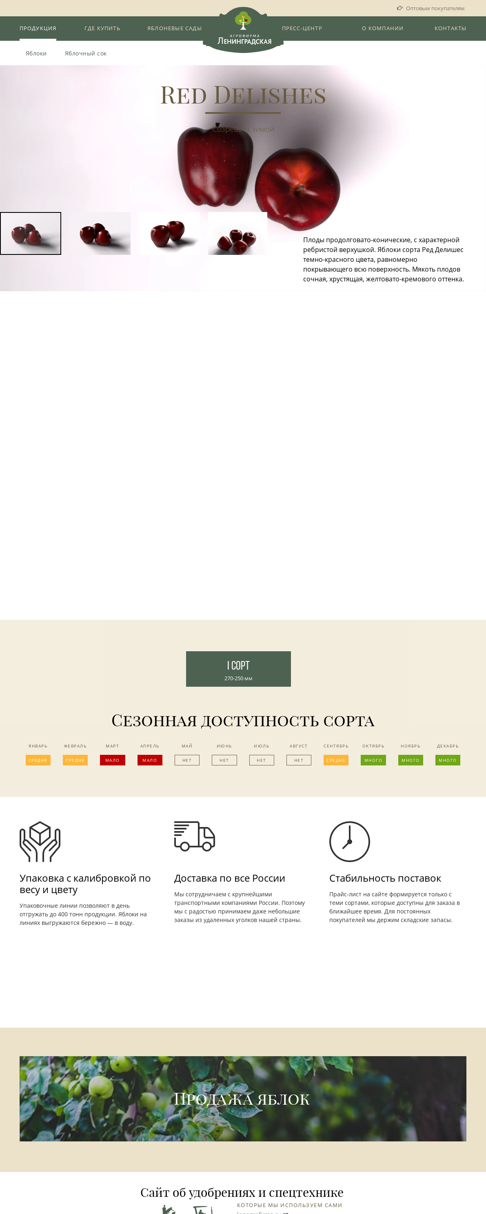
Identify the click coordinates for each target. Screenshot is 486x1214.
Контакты (451, 28)
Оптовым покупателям (435, 8)
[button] (478, 146)
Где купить (102, 28)
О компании (383, 28)
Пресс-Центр (302, 28)
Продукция (38, 28)
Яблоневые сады (174, 28)
